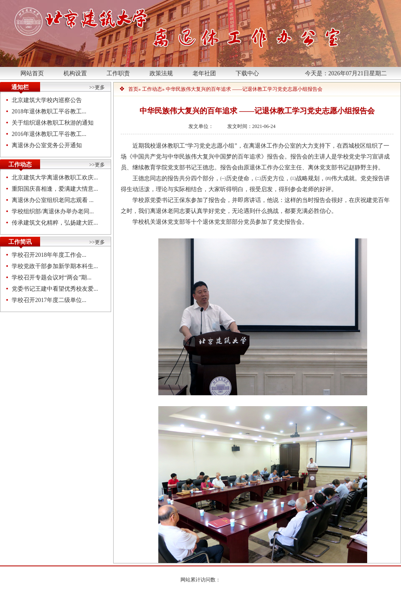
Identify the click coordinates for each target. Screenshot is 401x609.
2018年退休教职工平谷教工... (49, 111)
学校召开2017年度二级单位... (49, 300)
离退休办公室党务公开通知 (47, 145)
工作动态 (152, 89)
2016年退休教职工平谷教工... (49, 134)
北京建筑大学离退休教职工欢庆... (55, 177)
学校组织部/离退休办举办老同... (53, 211)
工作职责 (118, 73)
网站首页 (32, 73)
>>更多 (97, 87)
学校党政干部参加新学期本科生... (55, 266)
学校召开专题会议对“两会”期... (51, 277)
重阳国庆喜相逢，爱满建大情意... (55, 189)
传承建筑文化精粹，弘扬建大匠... (55, 223)
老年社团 (204, 73)
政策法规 (161, 73)
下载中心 (247, 73)
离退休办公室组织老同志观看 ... (53, 200)
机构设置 (75, 73)
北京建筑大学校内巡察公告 (47, 100)
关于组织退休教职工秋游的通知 (53, 123)
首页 (133, 89)
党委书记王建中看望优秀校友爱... (55, 289)
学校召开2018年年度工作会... (49, 255)
